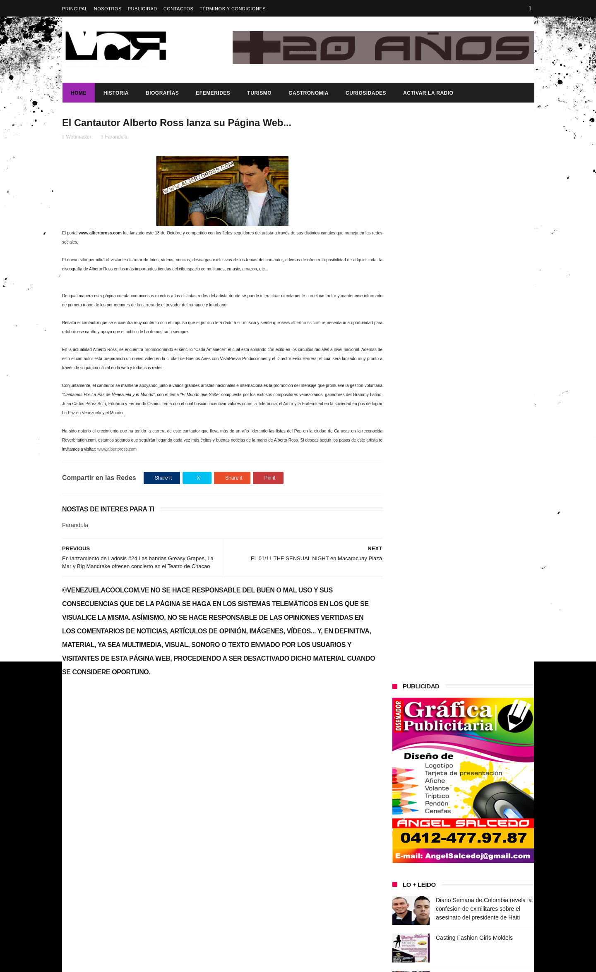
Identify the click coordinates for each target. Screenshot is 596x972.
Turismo (259, 93)
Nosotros (108, 8)
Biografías (161, 93)
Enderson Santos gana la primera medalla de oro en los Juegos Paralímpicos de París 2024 (479, 420)
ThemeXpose (208, 961)
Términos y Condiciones (232, 8)
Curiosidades (365, 93)
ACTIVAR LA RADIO (428, 93)
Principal (75, 8)
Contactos (178, 8)
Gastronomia (308, 93)
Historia (115, 93)
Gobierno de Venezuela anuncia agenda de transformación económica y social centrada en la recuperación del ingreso (133, 824)
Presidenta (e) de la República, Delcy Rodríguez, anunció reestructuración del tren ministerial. (483, 523)
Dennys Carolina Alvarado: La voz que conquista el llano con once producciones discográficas (479, 635)
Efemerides (212, 93)
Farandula (116, 137)
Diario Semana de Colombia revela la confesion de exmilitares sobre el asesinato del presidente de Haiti (484, 344)
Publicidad (142, 8)
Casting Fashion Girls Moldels (474, 373)
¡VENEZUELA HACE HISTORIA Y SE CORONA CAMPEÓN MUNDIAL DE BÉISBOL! (484, 598)
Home (78, 93)
